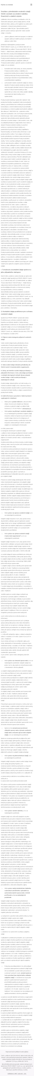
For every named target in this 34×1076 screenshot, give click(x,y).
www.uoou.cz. (26, 408)
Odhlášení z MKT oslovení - (17, 1073)
